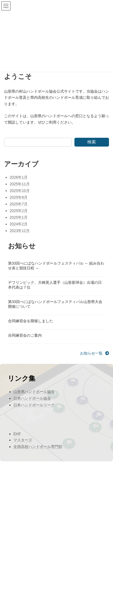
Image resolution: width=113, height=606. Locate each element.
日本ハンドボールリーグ (34, 405)
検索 (91, 142)
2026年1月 (19, 177)
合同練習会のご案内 (25, 335)
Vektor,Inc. (49, 597)
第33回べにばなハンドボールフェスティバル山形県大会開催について (55, 304)
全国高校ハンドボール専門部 (37, 446)
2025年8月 (19, 197)
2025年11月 (20, 184)
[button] (94, 353)
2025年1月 (19, 217)
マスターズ (22, 440)
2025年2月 (19, 210)
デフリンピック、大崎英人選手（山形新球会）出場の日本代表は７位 (55, 284)
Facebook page (57, 565)
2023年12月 (20, 231)
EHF (17, 434)
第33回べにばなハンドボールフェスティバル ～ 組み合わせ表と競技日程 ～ (56, 265)
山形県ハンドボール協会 (34, 391)
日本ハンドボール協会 (32, 398)
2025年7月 (19, 204)
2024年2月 (19, 224)
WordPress (29, 593)
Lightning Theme (52, 593)
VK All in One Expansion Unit (85, 593)
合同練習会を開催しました (30, 321)
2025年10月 (20, 190)
